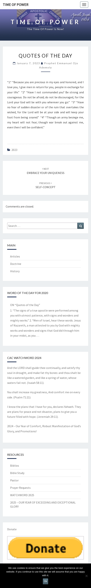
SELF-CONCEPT (46, 185)
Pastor (14, 480)
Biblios (14, 465)
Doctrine (15, 264)
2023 (14, 150)
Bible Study (17, 473)
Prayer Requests (20, 488)
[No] (86, 576)
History (15, 271)
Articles (15, 256)
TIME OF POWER (15, 4)
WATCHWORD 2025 (22, 495)
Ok (45, 581)
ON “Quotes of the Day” (25, 305)
